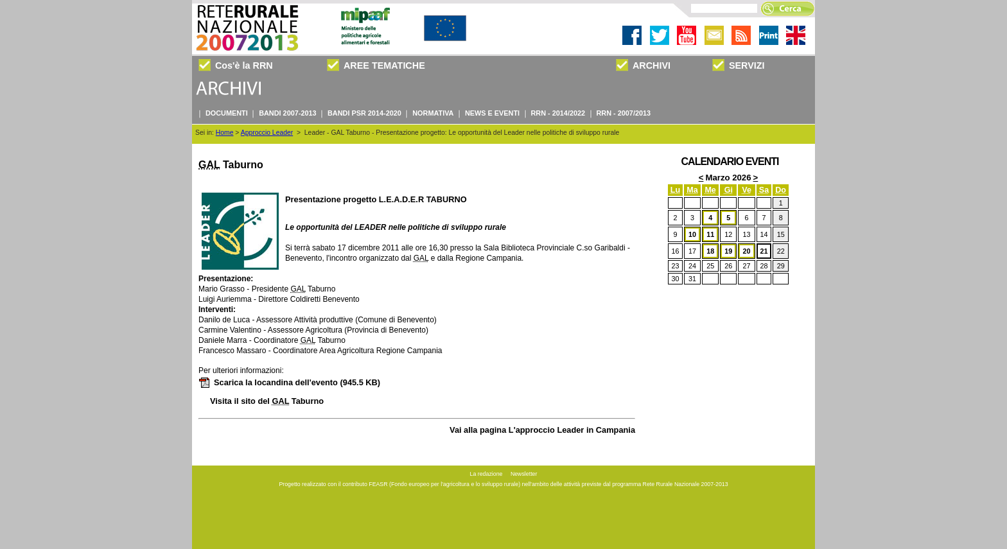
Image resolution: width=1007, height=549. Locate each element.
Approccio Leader (267, 132)
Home (225, 132)
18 (710, 251)
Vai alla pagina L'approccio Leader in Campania (542, 430)
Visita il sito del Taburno (267, 401)
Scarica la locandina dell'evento (289, 382)
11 (710, 234)
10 (692, 234)
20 (747, 251)
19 (728, 251)
